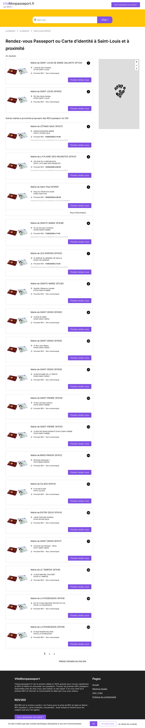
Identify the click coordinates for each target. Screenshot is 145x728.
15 (120, 91)
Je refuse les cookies (127, 724)
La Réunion (10, 31)
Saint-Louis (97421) (42, 31)
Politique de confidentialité (104, 697)
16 (120, 94)
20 (117, 87)
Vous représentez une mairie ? (125, 5)
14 (124, 88)
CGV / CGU (97, 693)
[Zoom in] (136, 62)
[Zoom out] (136, 65)
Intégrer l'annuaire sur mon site (72, 661)
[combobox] (65, 19)
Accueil (95, 685)
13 (120, 96)
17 (119, 86)
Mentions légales (99, 689)
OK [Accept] (93, 724)
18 (122, 93)
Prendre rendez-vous (79, 80)
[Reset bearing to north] (136, 68)
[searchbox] (65, 19)
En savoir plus (108, 724)
